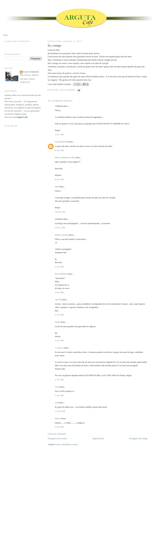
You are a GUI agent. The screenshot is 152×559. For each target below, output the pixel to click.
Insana (57, 322)
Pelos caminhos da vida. (65, 157)
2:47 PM (59, 315)
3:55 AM (59, 134)
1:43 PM (59, 266)
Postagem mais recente (57, 438)
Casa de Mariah (61, 141)
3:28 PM (59, 427)
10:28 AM (60, 212)
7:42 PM (59, 395)
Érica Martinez (61, 274)
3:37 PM (59, 379)
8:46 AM (59, 179)
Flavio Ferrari (31, 72)
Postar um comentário (57, 434)
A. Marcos (59, 348)
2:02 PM (59, 292)
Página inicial (98, 438)
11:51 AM (60, 227)
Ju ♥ (57, 402)
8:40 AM (59, 150)
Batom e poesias (62, 235)
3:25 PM (59, 340)
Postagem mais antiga (138, 438)
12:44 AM (60, 411)
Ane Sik (58, 299)
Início (5, 35)
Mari (57, 186)
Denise (58, 418)
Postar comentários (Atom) (66, 444)
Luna (57, 387)
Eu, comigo (54, 45)
